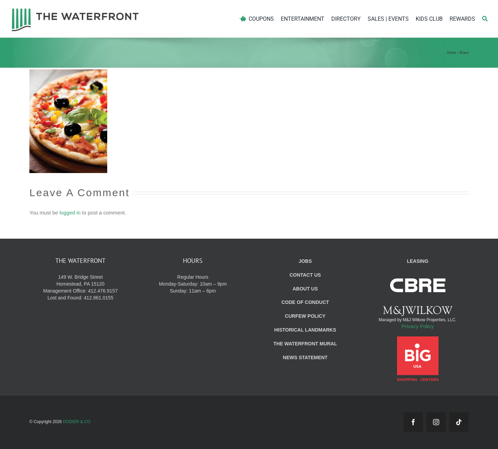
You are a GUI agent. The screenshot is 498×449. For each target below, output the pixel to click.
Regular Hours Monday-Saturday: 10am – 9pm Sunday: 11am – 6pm (193, 284)
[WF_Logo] (75, 10)
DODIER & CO (76, 421)
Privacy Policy (418, 326)
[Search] (485, 18)
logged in (70, 213)
